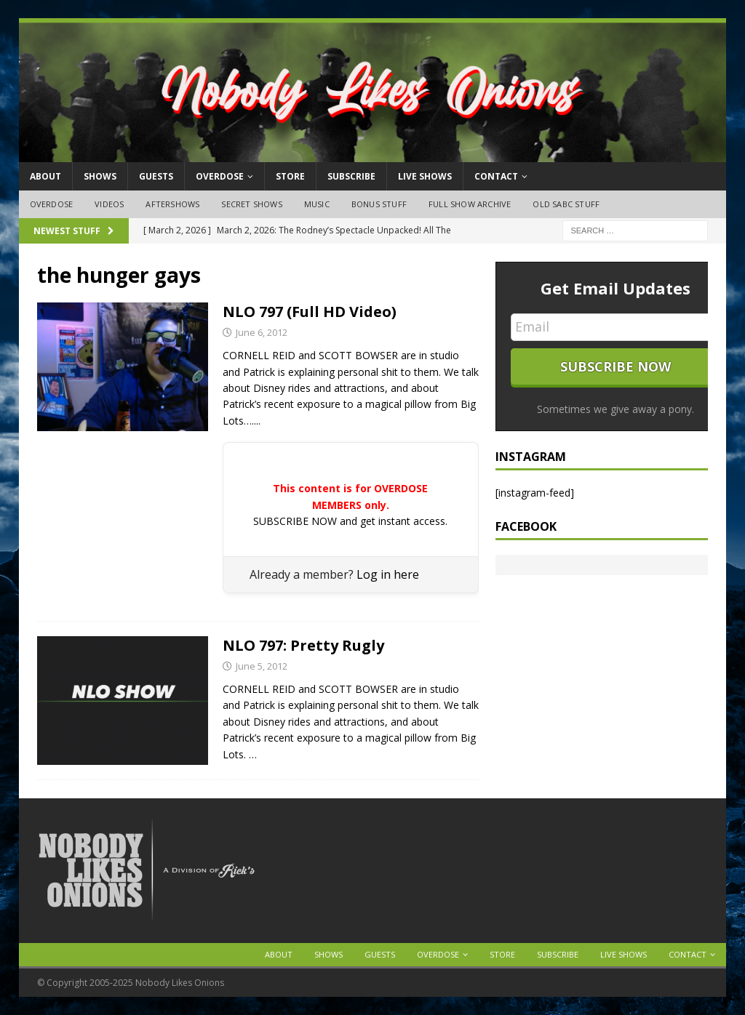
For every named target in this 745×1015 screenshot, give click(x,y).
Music (317, 203)
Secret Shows (251, 203)
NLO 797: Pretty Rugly (303, 645)
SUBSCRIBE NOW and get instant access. (350, 521)
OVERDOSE (220, 176)
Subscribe (351, 176)
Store (290, 176)
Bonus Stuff (379, 203)
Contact (496, 176)
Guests (156, 176)
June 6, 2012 (261, 332)
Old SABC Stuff (566, 203)
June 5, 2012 (261, 666)
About (45, 176)
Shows (100, 176)
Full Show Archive (470, 203)
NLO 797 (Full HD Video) (310, 311)
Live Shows (425, 176)
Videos (109, 203)
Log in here (387, 574)
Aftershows (172, 203)
